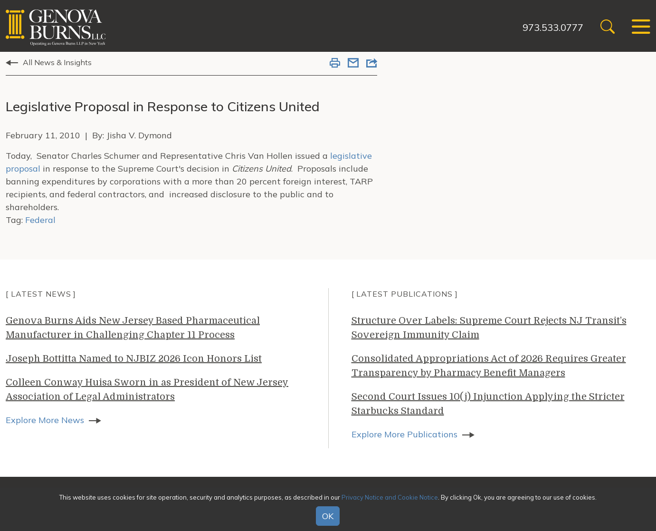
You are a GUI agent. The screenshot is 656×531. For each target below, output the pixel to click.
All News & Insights (57, 62)
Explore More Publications (404, 434)
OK (327, 516)
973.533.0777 (553, 27)
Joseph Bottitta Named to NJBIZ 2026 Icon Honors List (134, 358)
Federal (40, 219)
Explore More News (45, 420)
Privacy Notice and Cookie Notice (390, 497)
